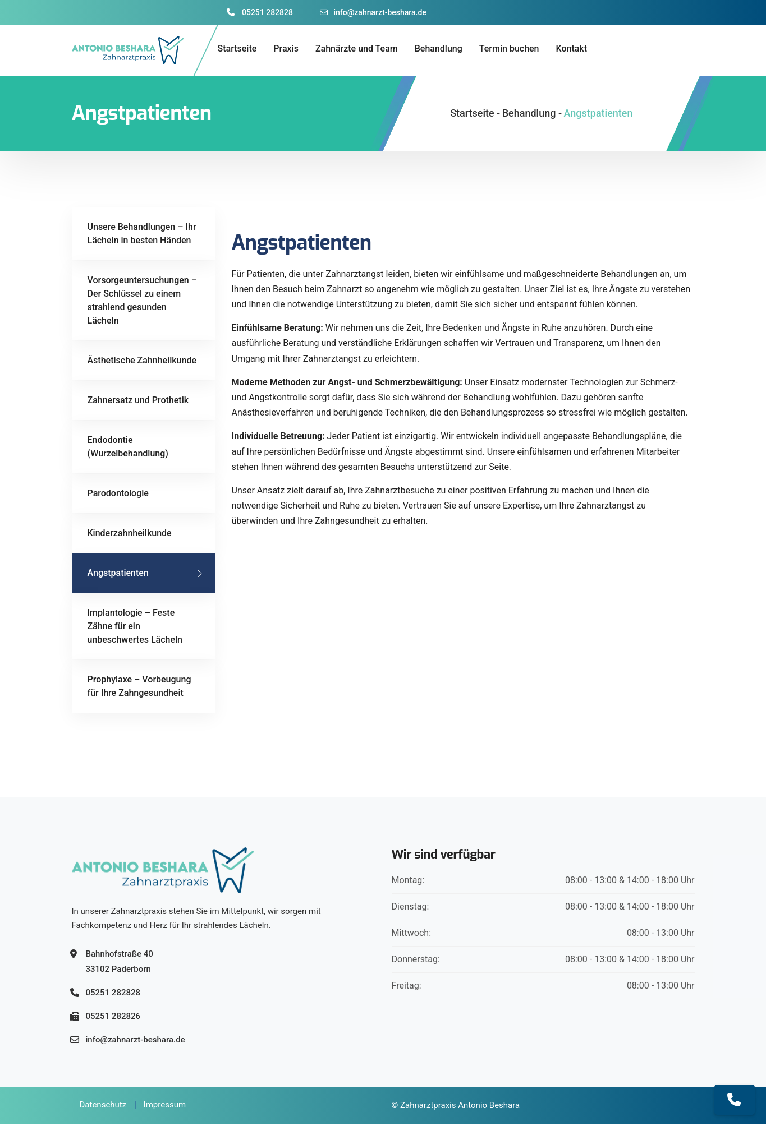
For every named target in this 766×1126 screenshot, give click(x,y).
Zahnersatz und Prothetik (138, 402)
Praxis (286, 48)
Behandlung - (532, 115)
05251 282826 (113, 1018)
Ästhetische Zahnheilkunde (142, 362)
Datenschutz (103, 1107)
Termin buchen (509, 48)
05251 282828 (260, 12)
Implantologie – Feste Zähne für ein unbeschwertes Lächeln (135, 628)
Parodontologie (118, 495)
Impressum (165, 1107)
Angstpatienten (118, 575)
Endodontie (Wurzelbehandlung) (128, 449)
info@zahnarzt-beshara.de (373, 12)
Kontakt (572, 48)
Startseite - (475, 115)
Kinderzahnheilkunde (130, 535)
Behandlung (438, 48)
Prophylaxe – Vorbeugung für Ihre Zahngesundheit (139, 688)
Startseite (237, 48)
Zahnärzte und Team (356, 48)
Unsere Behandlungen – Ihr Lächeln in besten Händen (142, 236)
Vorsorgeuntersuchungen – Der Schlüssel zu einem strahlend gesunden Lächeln (143, 302)
